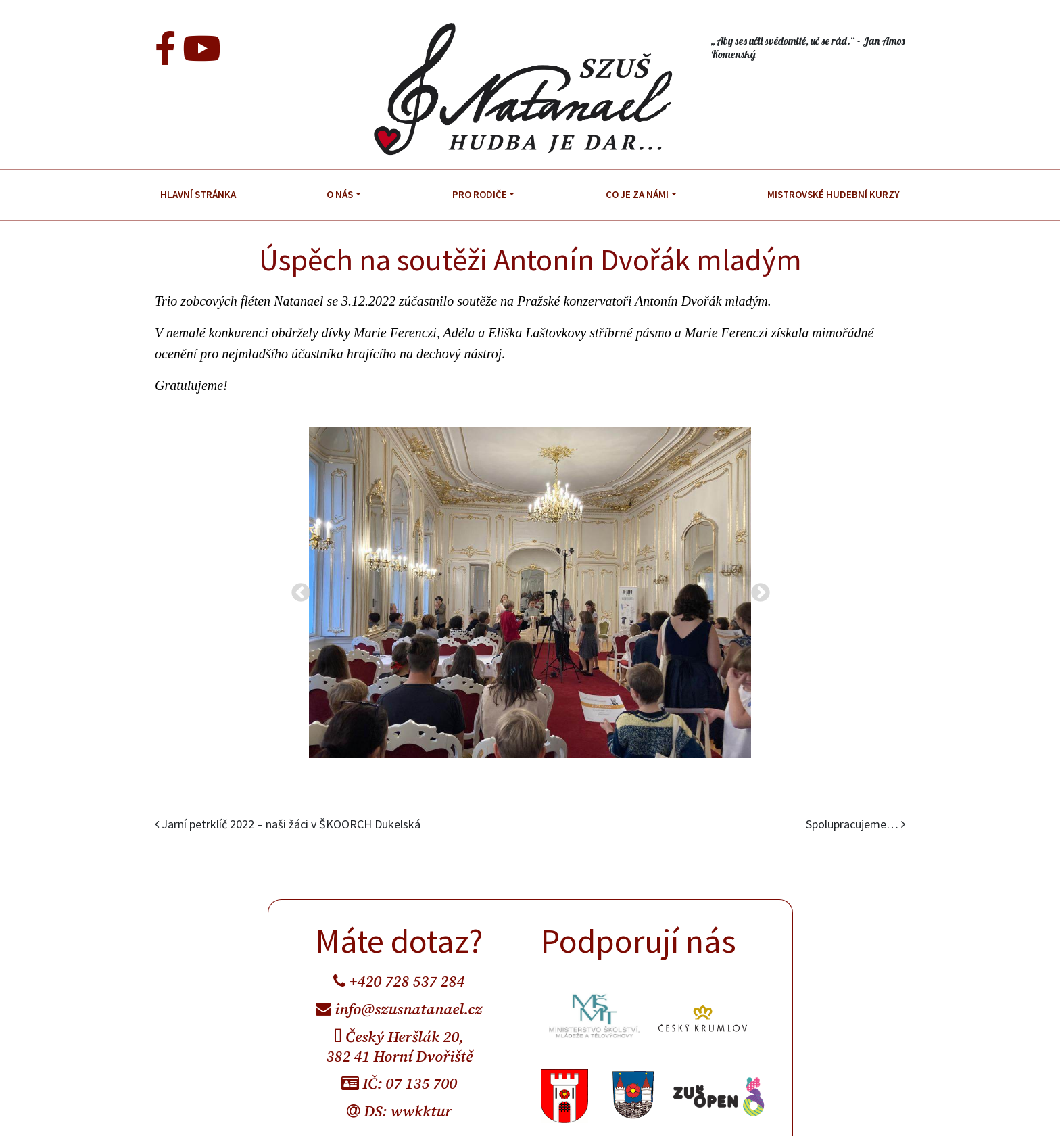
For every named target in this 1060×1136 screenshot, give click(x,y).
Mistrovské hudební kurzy (833, 194)
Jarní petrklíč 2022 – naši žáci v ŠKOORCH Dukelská (287, 824)
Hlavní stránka (198, 194)
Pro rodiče (479, 194)
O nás (340, 194)
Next (756, 589)
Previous (297, 589)
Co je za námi (637, 194)
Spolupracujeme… (855, 824)
